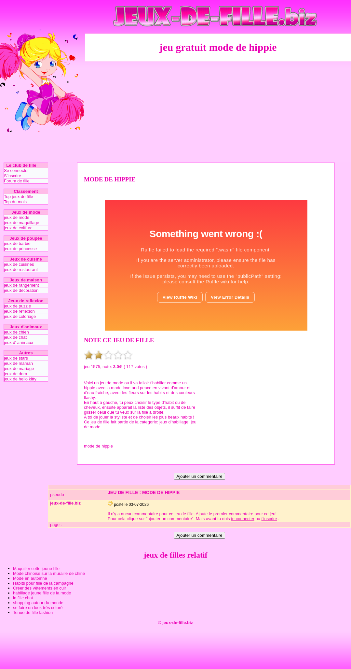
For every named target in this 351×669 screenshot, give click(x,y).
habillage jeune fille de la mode (42, 593)
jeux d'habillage (173, 422)
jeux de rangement (21, 285)
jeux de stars (16, 358)
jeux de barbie (17, 243)
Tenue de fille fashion (33, 612)
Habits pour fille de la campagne (43, 583)
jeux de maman (18, 363)
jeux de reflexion (19, 311)
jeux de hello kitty (20, 379)
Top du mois (15, 201)
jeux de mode (16, 217)
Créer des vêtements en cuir (39, 588)
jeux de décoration (21, 290)
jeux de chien (16, 332)
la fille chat (23, 597)
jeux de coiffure (18, 227)
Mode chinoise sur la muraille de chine (49, 573)
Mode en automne (30, 578)
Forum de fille (17, 180)
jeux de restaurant (21, 269)
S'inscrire (12, 175)
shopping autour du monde (38, 602)
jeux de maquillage (21, 222)
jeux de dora (15, 373)
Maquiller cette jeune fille (36, 568)
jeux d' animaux (18, 342)
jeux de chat (15, 337)
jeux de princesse (20, 248)
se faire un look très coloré (37, 607)
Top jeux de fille (18, 196)
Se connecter (16, 170)
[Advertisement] (218, 111)
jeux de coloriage (20, 316)
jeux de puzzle (17, 306)
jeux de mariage (19, 368)
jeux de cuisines (19, 264)
